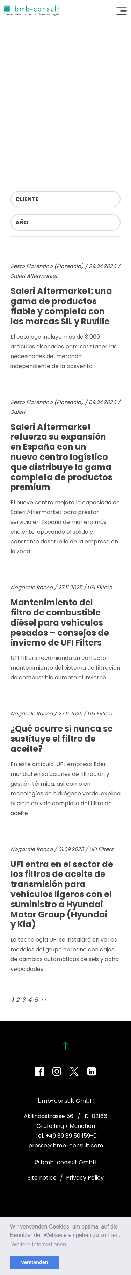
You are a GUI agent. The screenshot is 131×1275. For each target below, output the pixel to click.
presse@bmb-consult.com (65, 1145)
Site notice (42, 1178)
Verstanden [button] (34, 1262)
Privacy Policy (85, 1178)
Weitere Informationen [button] (38, 1244)
